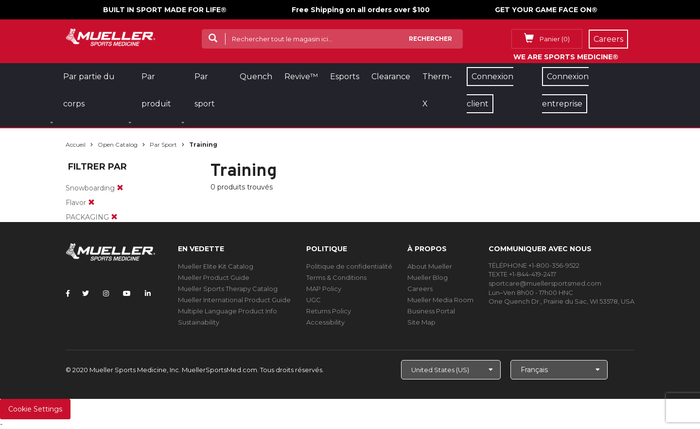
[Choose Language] (559, 369)
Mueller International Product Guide (234, 300)
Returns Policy (328, 311)
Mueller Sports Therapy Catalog (228, 288)
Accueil (76, 144)
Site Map (421, 322)
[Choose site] (451, 369)
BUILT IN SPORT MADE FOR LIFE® (165, 9)
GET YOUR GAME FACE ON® (546, 9)
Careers (420, 288)
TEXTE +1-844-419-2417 (522, 274)
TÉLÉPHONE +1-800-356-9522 (534, 265)
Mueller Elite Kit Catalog (215, 266)
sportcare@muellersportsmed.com (545, 283)
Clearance (390, 76)
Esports (344, 76)
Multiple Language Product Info (227, 311)
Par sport (163, 144)
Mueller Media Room (440, 300)
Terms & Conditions (336, 277)
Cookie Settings (35, 409)
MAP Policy (323, 288)
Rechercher (430, 38)
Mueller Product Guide (213, 277)
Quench (256, 76)
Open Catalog (118, 144)
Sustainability (198, 322)
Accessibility (325, 322)
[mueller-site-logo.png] (110, 36)
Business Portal (431, 311)
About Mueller (429, 266)
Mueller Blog (427, 277)
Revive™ (301, 76)
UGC (313, 300)
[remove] (120, 188)
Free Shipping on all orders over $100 (361, 9)
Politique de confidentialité (349, 266)
